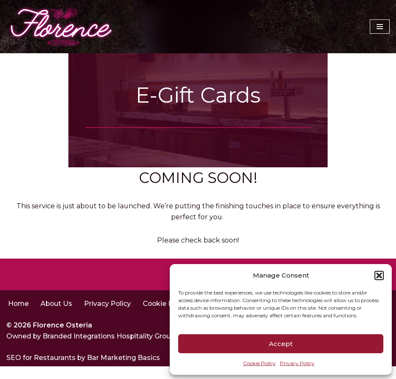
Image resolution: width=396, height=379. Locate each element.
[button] (379, 275)
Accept (281, 344)
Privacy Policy (297, 363)
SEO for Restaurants (42, 370)
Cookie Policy (259, 363)
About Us (57, 316)
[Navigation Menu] (380, 26)
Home (19, 316)
